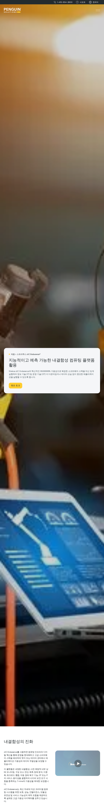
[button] (95, 2)
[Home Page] (12, 10)
